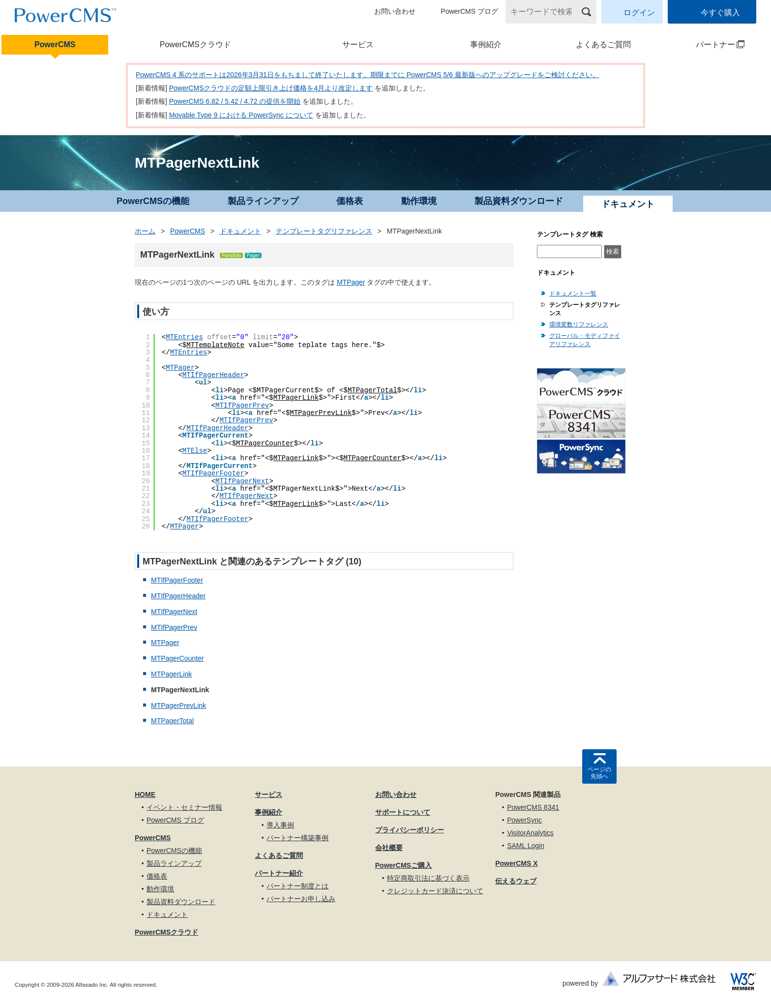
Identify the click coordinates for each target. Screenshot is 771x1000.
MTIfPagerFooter (213, 473)
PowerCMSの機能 (153, 201)
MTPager (351, 282)
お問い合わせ (394, 11)
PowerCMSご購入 (403, 865)
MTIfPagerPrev (242, 406)
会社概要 (389, 848)
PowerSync (524, 820)
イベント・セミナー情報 (184, 807)
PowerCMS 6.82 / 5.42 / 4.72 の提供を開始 (235, 101)
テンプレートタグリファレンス (324, 231)
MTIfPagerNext (242, 481)
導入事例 (280, 825)
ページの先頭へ (599, 773)
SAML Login (525, 846)
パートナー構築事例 (297, 838)
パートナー (707, 44)
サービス (358, 44)
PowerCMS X (516, 863)
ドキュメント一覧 (572, 293)
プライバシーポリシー (409, 830)
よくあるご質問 (603, 44)
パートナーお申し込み (301, 899)
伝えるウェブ (515, 881)
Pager (253, 255)
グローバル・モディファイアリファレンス (584, 340)
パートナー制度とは (297, 886)
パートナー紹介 (279, 873)
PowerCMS (55, 44)
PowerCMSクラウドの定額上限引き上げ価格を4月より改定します (271, 88)
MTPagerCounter (265, 443)
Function (231, 255)
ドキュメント (240, 231)
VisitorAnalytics (530, 833)
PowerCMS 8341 (533, 807)
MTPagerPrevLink (321, 413)
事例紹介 (486, 44)
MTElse (194, 451)
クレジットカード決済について (435, 891)
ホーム (145, 231)
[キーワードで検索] (544, 12)
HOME (145, 794)
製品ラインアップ (263, 201)
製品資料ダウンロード (518, 201)
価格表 (349, 201)
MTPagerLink (296, 398)
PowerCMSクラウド (195, 44)
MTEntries (184, 337)
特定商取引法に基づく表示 (428, 878)
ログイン (639, 12)
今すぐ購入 (720, 12)
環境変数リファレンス (578, 324)
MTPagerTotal (372, 390)
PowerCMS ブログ (469, 11)
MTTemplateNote (215, 345)
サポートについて (402, 812)
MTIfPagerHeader (213, 375)
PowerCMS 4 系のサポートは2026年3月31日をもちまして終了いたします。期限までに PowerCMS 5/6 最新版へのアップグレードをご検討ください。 (367, 75)
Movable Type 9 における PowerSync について (241, 115)
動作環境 (419, 201)
